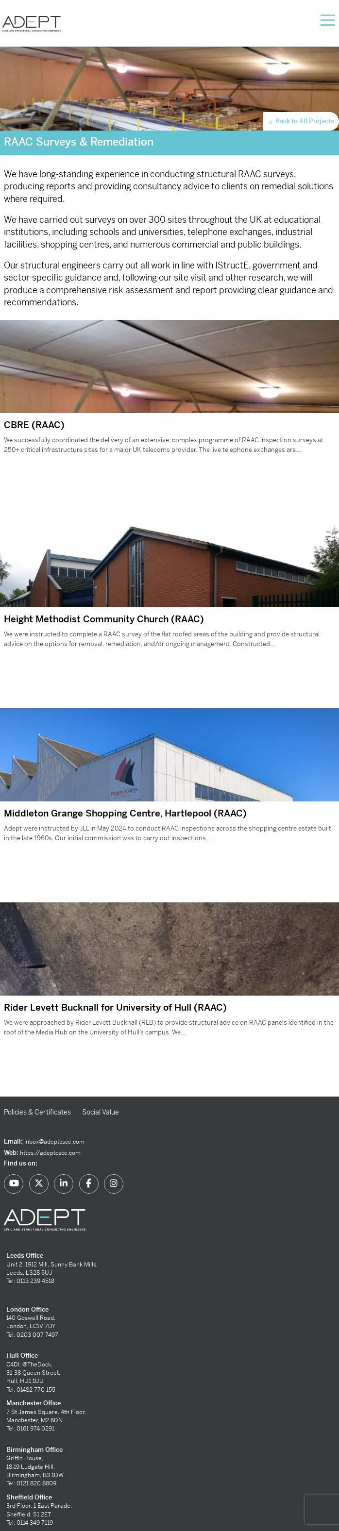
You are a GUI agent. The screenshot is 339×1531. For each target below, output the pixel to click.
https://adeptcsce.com (50, 1153)
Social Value (100, 1112)
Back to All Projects (301, 121)
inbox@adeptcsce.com (54, 1142)
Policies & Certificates (37, 1112)
